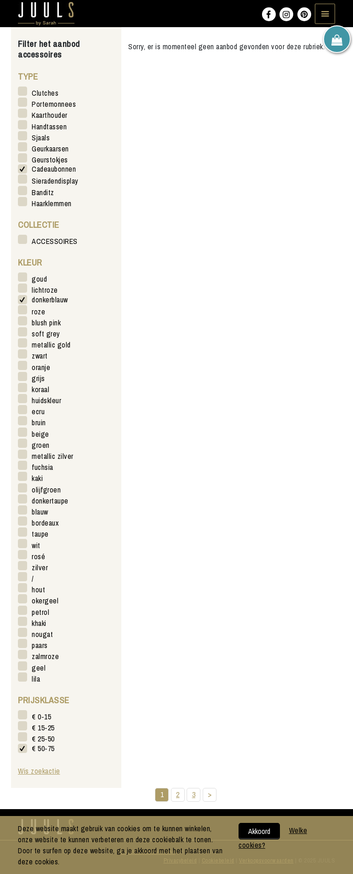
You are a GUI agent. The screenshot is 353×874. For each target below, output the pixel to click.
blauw (40, 511)
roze (38, 311)
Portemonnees (54, 104)
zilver (40, 567)
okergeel (45, 600)
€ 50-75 (43, 748)
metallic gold (51, 344)
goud (39, 279)
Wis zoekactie (39, 771)
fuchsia (42, 467)
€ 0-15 (41, 716)
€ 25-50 (43, 738)
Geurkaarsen (50, 148)
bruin (39, 422)
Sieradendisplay (55, 180)
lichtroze (45, 290)
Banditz (43, 192)
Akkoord (259, 831)
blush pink (46, 322)
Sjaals (41, 137)
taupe (40, 533)
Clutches (45, 93)
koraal (40, 389)
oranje (41, 367)
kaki (37, 478)
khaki (39, 623)
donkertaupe (50, 500)
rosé (38, 556)
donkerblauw (50, 300)
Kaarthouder (50, 115)
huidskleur (46, 400)
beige (40, 434)
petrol (40, 612)
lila (36, 678)
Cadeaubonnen (54, 169)
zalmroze (45, 656)
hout (38, 589)
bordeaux (45, 522)
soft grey (46, 333)
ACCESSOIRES (55, 241)
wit (36, 545)
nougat (42, 634)
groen (41, 445)
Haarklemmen (52, 203)
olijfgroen (46, 489)
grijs (38, 378)
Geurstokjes (50, 159)
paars (40, 645)
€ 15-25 (43, 727)
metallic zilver (53, 456)
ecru (38, 411)
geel (39, 667)
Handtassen (49, 126)
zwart (40, 355)
